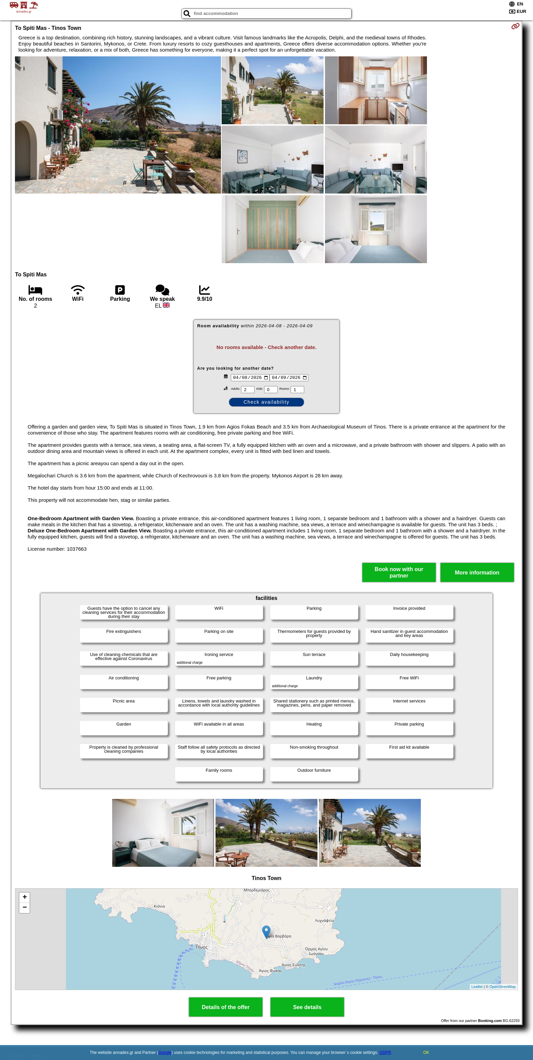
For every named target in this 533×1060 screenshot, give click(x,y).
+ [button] (24, 898)
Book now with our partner (399, 572)
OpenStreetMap (502, 987)
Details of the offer (226, 1007)
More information (477, 572)
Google (165, 1052)
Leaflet (477, 987)
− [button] (24, 908)
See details (307, 1007)
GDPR (385, 1052)
